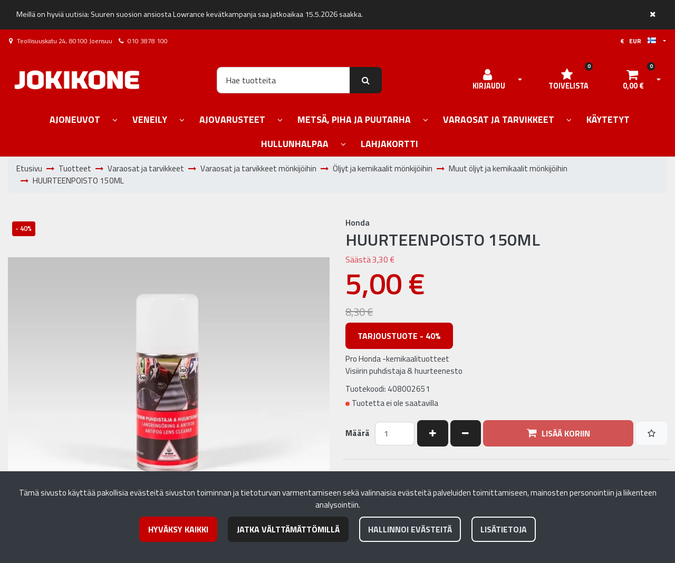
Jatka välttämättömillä (288, 529)
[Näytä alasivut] (115, 120)
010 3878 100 (148, 41)
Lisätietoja (503, 529)
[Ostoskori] (633, 80)
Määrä (357, 433)
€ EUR (638, 41)
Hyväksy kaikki (178, 529)
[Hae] (283, 80)
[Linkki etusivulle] (77, 80)
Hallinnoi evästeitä (410, 529)
